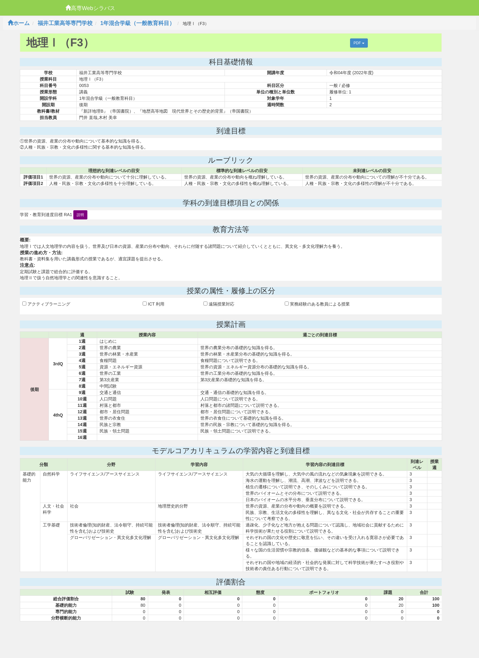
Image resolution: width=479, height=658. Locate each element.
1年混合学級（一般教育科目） (137, 23)
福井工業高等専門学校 (65, 23)
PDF (358, 43)
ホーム (19, 23)
